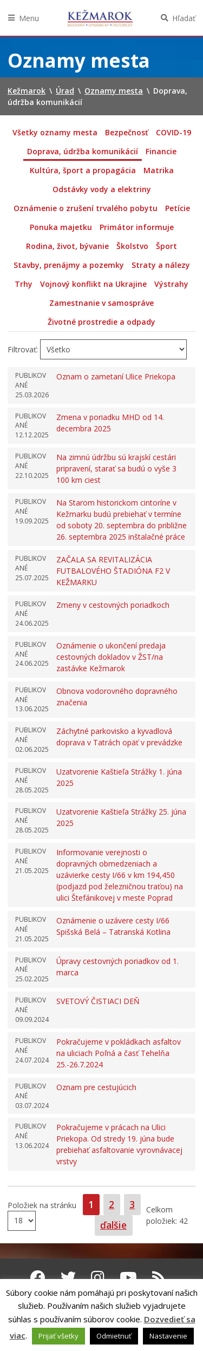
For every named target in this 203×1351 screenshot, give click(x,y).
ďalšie (113, 1224)
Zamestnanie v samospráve (101, 303)
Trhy (23, 284)
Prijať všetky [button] (58, 1336)
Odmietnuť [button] (114, 1336)
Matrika (158, 170)
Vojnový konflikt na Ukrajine (93, 284)
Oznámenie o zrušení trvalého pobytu (86, 208)
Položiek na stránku (42, 1205)
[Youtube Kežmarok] (128, 1277)
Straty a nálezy (161, 265)
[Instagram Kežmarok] (97, 1277)
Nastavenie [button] (168, 1336)
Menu (29, 18)
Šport (166, 246)
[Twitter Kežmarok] (68, 1277)
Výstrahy (171, 284)
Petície (177, 208)
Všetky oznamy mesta (54, 132)
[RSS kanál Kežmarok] (159, 1277)
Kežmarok (100, 18)
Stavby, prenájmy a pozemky (69, 265)
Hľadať (183, 18)
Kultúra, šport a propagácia (83, 170)
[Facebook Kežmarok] (37, 1277)
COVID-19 (173, 132)
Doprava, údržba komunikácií (82, 151)
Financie (161, 151)
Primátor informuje (137, 227)
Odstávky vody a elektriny (102, 189)
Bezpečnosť (126, 132)
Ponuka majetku (61, 227)
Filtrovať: (23, 349)
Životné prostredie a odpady (101, 322)
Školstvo (132, 246)
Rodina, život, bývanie (67, 246)
